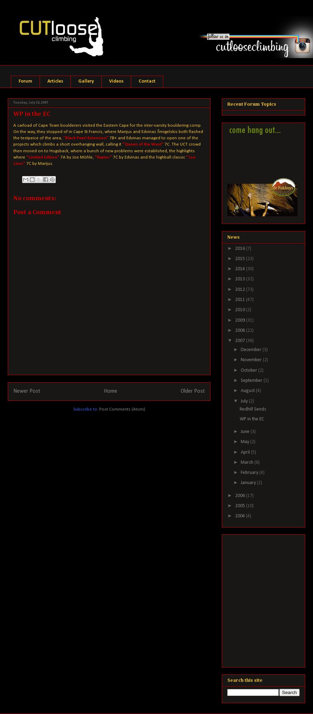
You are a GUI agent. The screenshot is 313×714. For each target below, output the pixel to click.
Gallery (86, 81)
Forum (25, 81)
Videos (116, 81)
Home (110, 391)
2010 (240, 310)
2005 (240, 506)
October (249, 370)
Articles (55, 81)
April (246, 452)
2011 (240, 299)
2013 (240, 279)
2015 (240, 258)
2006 (240, 495)
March (247, 462)
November (252, 360)
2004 (240, 516)
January (249, 482)
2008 (240, 330)
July (245, 401)
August (248, 390)
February (250, 472)
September (252, 380)
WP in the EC (252, 419)
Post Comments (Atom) (122, 409)
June (246, 431)
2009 (240, 320)
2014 (240, 269)
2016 (240, 248)
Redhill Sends (253, 409)
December (251, 349)
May (245, 441)
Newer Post (26, 391)
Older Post (193, 391)
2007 (240, 340)
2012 (240, 289)
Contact (147, 81)
